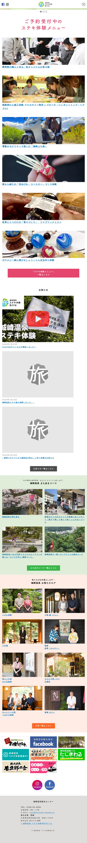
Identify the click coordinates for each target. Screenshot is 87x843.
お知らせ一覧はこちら (43, 469)
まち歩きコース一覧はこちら (43, 568)
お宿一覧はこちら (43, 726)
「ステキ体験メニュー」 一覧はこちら (43, 273)
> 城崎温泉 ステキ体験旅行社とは (36, 823)
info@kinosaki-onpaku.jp (42, 812)
